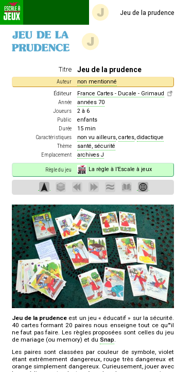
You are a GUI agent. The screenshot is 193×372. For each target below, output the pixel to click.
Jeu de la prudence (132, 12)
